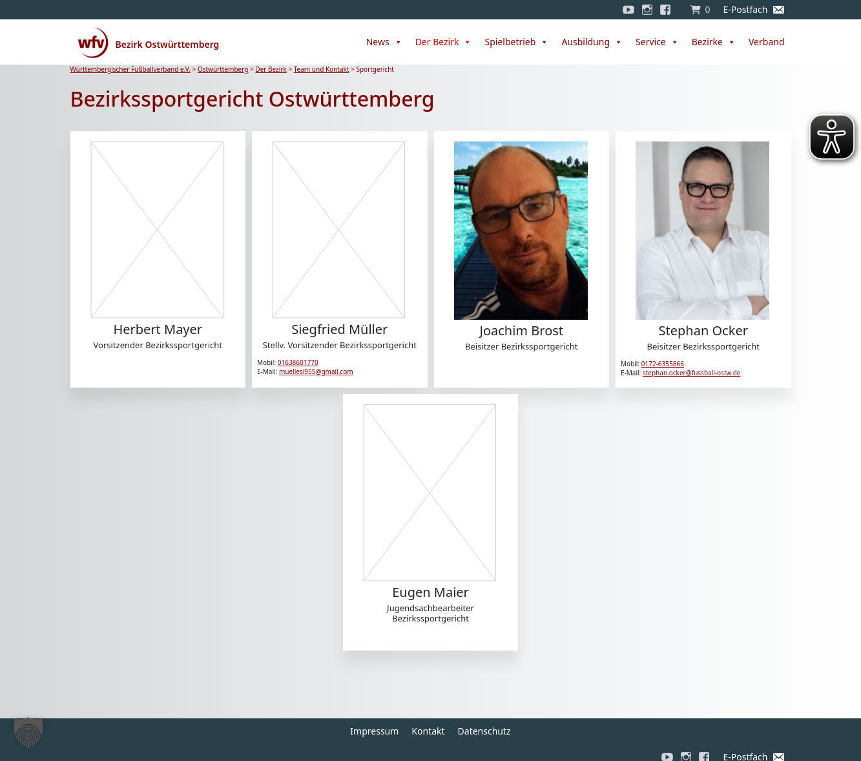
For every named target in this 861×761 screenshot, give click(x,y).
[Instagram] (647, 9)
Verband (767, 42)
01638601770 (298, 362)
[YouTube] (628, 9)
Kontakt (427, 731)
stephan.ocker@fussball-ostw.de (692, 372)
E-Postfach (745, 9)
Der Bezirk (443, 42)
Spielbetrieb (516, 42)
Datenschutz (484, 731)
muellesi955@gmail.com (316, 371)
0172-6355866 (662, 363)
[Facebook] (668, 9)
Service (657, 42)
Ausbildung (592, 42)
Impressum (374, 731)
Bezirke (714, 42)
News (384, 42)
